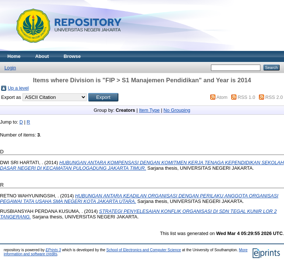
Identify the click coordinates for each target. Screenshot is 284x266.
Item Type (149, 110)
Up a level (18, 88)
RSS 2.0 (274, 97)
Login (10, 67)
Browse (72, 56)
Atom (222, 97)
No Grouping (176, 110)
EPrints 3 (53, 250)
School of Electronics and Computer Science (143, 250)
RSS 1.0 (246, 97)
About (42, 56)
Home (14, 56)
